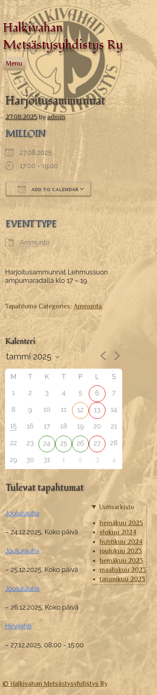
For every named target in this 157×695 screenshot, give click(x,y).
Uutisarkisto (116, 507)
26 (80, 443)
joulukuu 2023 (121, 551)
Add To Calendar (48, 189)
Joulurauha (22, 513)
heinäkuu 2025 (121, 523)
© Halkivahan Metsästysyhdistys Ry (55, 683)
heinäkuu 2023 (121, 560)
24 (46, 443)
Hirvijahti (18, 626)
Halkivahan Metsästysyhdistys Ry (63, 36)
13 (97, 410)
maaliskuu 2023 (123, 570)
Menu (14, 63)
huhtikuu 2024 (121, 542)
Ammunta (34, 242)
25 (63, 443)
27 (97, 443)
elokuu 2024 (118, 532)
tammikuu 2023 (122, 579)
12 (80, 410)
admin (56, 117)
